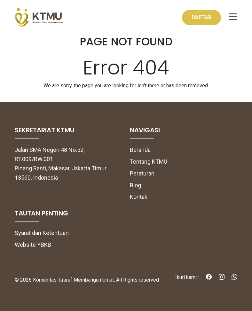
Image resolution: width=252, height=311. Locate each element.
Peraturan (142, 173)
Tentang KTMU (148, 161)
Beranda (140, 149)
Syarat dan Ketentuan (42, 232)
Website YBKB (33, 244)
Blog (135, 185)
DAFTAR (201, 17)
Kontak (138, 196)
